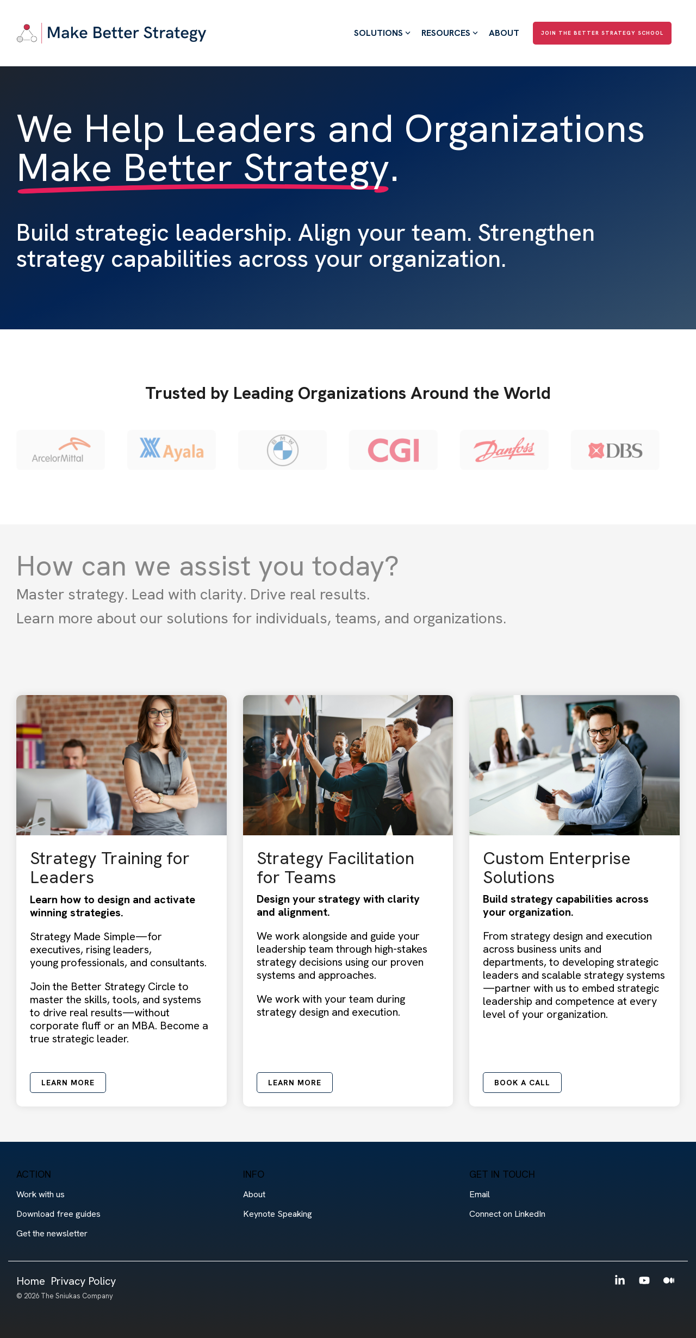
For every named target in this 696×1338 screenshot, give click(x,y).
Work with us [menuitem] (40, 1194)
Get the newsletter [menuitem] (52, 1233)
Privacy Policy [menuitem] (83, 1281)
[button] (621, 1280)
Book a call (522, 1082)
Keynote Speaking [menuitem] (277, 1214)
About (504, 33)
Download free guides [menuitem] (58, 1214)
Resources (449, 33)
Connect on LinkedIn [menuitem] (507, 1214)
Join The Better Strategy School (602, 32)
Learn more (68, 1082)
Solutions (382, 33)
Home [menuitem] (30, 1281)
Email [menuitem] (479, 1194)
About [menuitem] (254, 1194)
